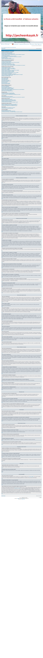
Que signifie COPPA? (5, 57)
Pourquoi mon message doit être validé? (7, 75)
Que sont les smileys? (5, 79)
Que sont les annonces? (5, 81)
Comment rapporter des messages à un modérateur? (9, 73)
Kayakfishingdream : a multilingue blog (18, 44)
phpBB (18, 498)
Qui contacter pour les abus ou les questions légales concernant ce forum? (12, 111)
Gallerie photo (32, 44)
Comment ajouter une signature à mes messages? (9, 68)
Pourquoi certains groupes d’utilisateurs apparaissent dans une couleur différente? (13, 89)
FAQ (36, 44)
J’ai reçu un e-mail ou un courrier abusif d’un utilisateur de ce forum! (11, 94)
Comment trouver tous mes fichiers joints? (7, 108)
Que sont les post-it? (4, 82)
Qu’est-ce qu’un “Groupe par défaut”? (7, 90)
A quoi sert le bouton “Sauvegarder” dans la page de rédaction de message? (12, 74)
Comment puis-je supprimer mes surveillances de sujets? (9, 105)
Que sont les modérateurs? (5, 86)
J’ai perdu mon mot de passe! (6, 55)
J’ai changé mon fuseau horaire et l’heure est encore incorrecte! (10, 62)
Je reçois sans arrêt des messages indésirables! (8, 93)
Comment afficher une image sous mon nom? (8, 63)
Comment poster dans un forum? (6, 67)
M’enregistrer (7, 44)
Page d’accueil (26, 44)
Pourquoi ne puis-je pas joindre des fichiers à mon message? (10, 72)
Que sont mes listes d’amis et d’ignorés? (7, 96)
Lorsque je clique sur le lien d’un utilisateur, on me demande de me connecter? (13, 65)
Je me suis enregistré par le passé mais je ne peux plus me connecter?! (11, 56)
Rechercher (40, 44)
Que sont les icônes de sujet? (6, 83)
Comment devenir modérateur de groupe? (7, 88)
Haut (2, 133)
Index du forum (3, 48)
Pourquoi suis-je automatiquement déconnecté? (8, 53)
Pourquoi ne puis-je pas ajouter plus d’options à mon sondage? (10, 70)
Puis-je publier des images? (5, 80)
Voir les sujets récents (13, 47)
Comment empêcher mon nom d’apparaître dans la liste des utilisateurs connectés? (13, 54)
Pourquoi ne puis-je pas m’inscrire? (6, 58)
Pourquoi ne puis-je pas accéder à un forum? (8, 71)
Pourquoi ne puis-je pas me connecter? (7, 52)
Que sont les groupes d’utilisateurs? (7, 87)
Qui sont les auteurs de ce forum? (6, 110)
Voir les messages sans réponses (5, 47)
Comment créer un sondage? (6, 69)
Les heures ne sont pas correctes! (6, 61)
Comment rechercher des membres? (7, 101)
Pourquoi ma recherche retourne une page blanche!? (9, 100)
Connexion (3, 44)
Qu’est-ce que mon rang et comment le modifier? (8, 64)
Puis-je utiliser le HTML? (5, 78)
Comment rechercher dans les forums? (7, 99)
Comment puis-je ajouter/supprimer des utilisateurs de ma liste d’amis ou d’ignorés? (13, 97)
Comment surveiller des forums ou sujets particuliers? (9, 104)
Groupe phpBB (31, 476)
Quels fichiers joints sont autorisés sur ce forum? (8, 107)
